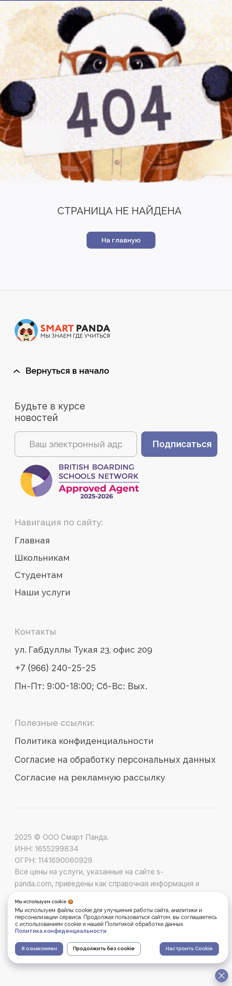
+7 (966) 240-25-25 (55, 668)
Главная (32, 540)
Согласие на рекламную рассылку (90, 777)
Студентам (39, 575)
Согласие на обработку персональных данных (115, 759)
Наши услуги (42, 592)
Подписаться (182, 444)
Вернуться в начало (67, 371)
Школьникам (42, 558)
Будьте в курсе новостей (50, 411)
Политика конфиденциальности (84, 741)
